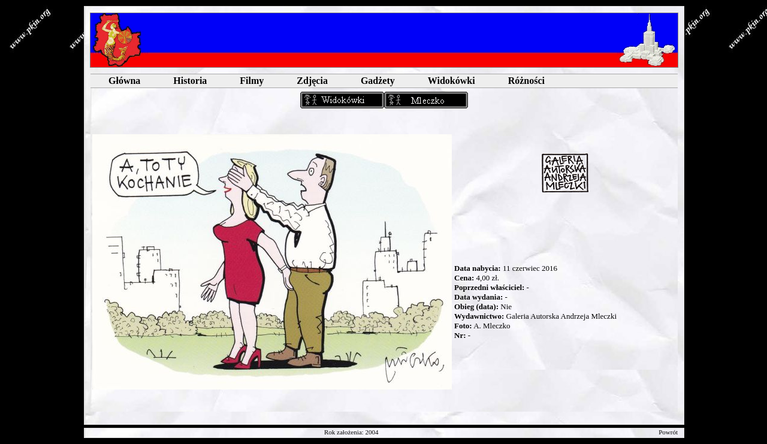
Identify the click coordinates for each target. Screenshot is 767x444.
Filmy (252, 80)
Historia (190, 80)
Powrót (668, 432)
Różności (526, 80)
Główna (124, 80)
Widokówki (451, 80)
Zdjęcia (312, 80)
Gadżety (378, 80)
